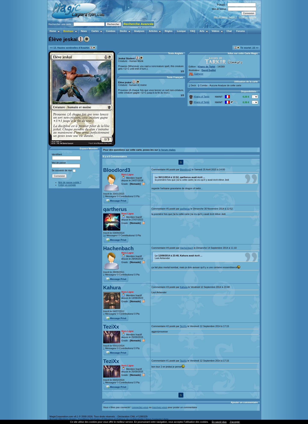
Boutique (70, 31)
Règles (168, 31)
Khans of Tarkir (199, 96)
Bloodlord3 (116, 170)
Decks (125, 31)
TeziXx (111, 327)
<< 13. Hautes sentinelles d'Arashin (72, 47)
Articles (155, 31)
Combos (110, 31)
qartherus (115, 209)
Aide (166, 419)
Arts (204, 31)
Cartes (96, 31)
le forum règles (167, 150)
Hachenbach (118, 248)
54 (104, 235)
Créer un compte (247, 17)
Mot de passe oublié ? (225, 17)
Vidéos (217, 31)
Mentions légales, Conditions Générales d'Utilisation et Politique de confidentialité (101, 419)
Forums (240, 31)
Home (55, 31)
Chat (229, 31)
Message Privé (116, 200)
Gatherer (196, 74)
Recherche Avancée (138, 24)
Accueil (53, 419)
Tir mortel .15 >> (246, 47)
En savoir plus (219, 422)
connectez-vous (140, 407)
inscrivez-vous (159, 407)
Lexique (181, 31)
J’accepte (235, 422)
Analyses (139, 31)
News (84, 31)
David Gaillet (209, 70)
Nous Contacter (154, 419)
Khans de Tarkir (206, 66)
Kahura (112, 287)
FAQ (192, 31)
